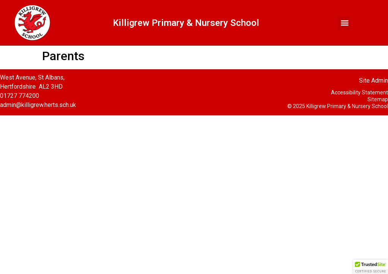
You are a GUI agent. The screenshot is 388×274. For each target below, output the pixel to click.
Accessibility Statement (359, 92)
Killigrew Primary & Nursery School (186, 23)
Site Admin (373, 80)
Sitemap (377, 99)
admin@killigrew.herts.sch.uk (38, 104)
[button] (344, 23)
